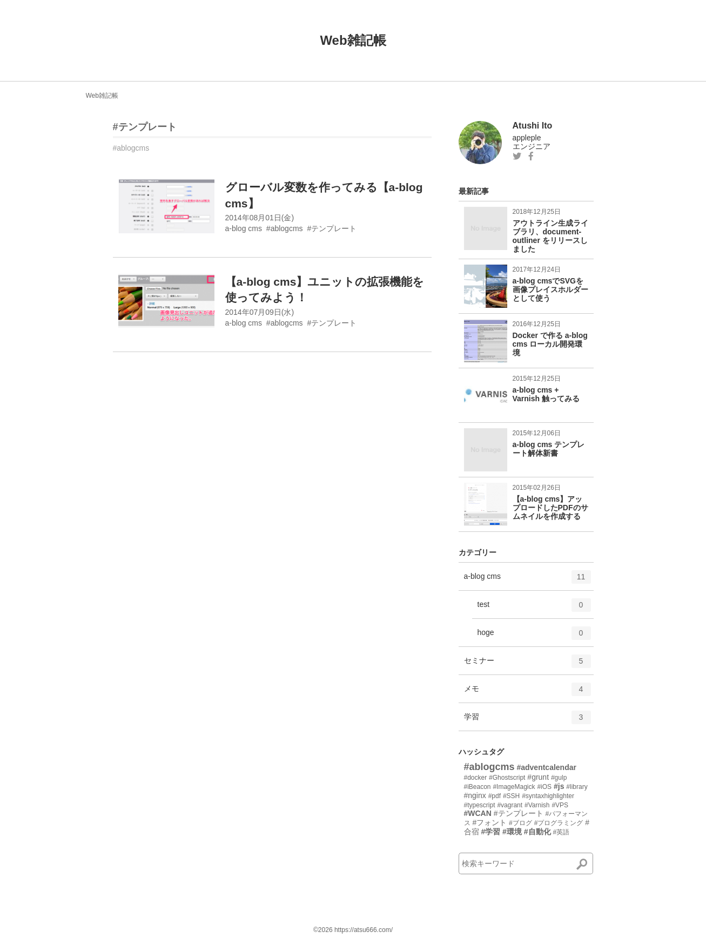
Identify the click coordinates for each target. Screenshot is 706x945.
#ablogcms (131, 148)
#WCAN (478, 813)
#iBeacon (477, 787)
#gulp (559, 777)
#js (559, 786)
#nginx (475, 795)
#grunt (538, 777)
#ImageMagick (514, 787)
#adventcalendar (546, 767)
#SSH (511, 796)
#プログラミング (558, 823)
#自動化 (537, 831)
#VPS (560, 805)
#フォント (489, 822)
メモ (527, 693)
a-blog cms (527, 580)
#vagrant (509, 805)
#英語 (561, 832)
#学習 (490, 831)
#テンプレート (145, 127)
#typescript (479, 805)
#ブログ (520, 823)
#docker (475, 777)
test (534, 608)
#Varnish (537, 805)
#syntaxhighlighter (548, 796)
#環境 (512, 831)
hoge (534, 636)
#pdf (494, 796)
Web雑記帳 (353, 40)
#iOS (544, 787)
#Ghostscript (507, 777)
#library (576, 787)
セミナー (527, 664)
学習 (527, 721)
